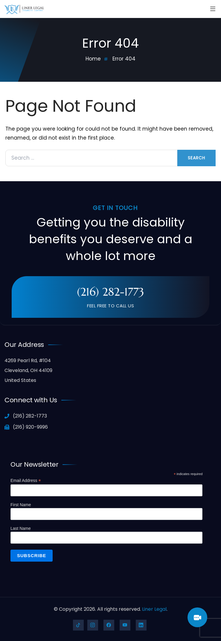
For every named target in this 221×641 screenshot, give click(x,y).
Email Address (25, 480)
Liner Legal (154, 609)
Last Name (20, 528)
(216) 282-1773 (110, 292)
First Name (20, 504)
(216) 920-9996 (26, 427)
